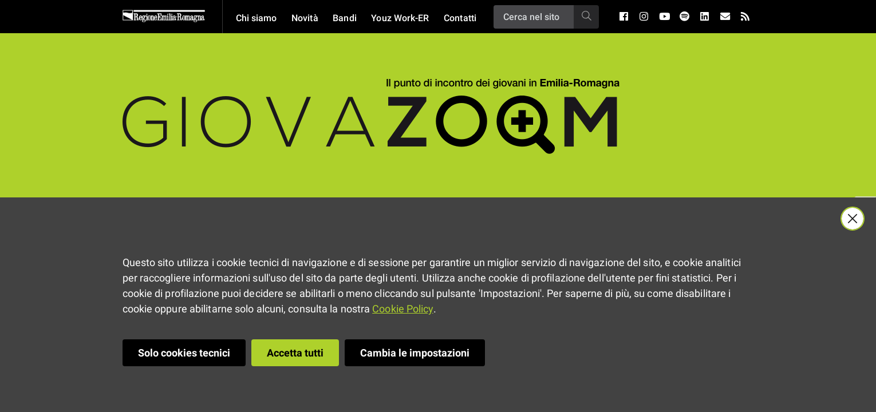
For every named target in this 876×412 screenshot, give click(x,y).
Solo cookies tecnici (184, 353)
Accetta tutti (295, 353)
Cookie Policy (402, 309)
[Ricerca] (534, 17)
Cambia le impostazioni (414, 353)
